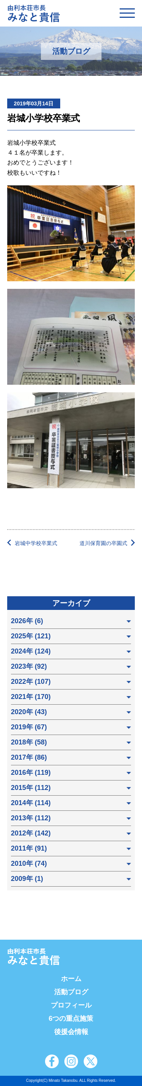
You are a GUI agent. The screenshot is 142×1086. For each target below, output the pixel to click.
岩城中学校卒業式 (36, 543)
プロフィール (71, 1005)
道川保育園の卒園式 (103, 543)
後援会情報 (71, 1032)
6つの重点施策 (70, 1018)
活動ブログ (71, 992)
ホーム (71, 979)
